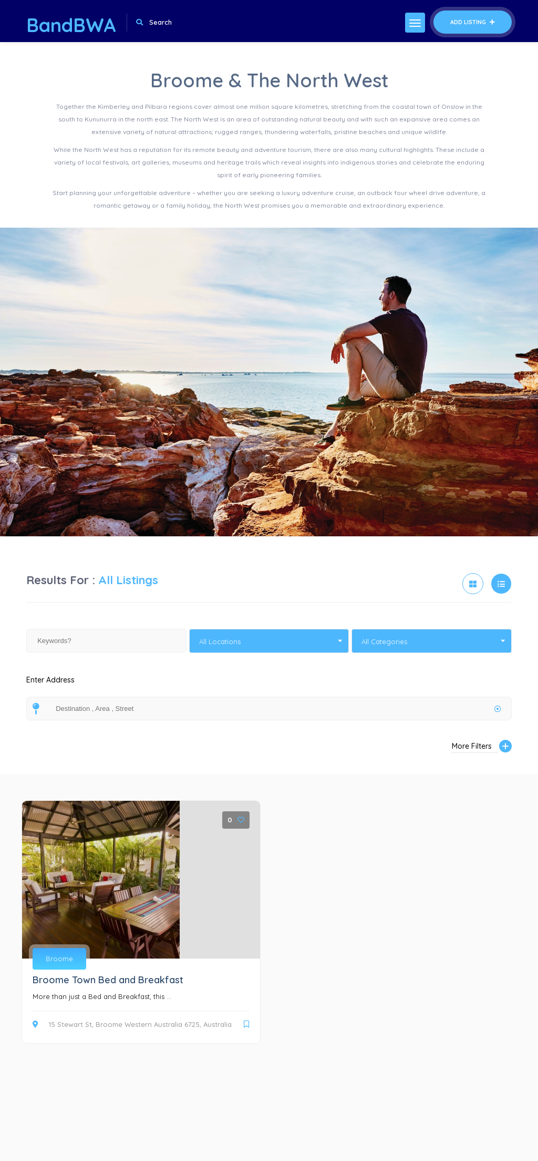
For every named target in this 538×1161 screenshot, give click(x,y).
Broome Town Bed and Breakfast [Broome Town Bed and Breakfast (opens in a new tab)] (108, 980)
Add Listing (472, 22)
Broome (59, 958)
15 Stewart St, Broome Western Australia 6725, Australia (132, 1024)
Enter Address (50, 686)
